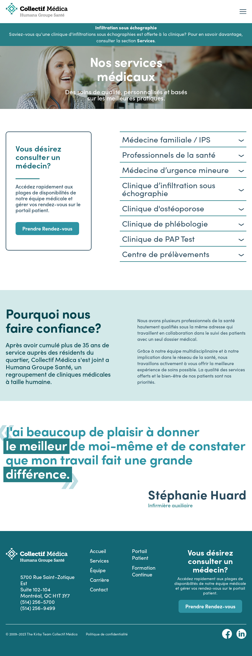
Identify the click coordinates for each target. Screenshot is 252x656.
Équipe (98, 570)
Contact (99, 589)
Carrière (99, 579)
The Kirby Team (39, 634)
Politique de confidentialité (107, 634)
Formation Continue (143, 571)
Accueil (98, 550)
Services (99, 560)
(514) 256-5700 (37, 602)
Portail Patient (140, 554)
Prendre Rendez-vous (47, 228)
